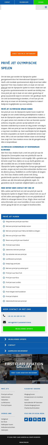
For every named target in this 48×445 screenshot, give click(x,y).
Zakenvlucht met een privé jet (16, 301)
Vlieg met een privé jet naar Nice (17, 222)
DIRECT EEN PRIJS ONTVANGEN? (24, 54)
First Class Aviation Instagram (24, 373)
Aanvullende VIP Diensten (33, 402)
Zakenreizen (5, 397)
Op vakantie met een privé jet (16, 254)
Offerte (40, 2)
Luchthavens (5, 402)
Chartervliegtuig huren (32, 405)
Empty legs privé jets (13, 264)
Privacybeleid (24, 442)
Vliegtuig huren (29, 394)
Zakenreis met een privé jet (15, 250)
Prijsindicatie (24, 2)
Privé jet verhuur (7, 394)
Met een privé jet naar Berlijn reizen (18, 226)
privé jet (4, 88)
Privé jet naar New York (14, 273)
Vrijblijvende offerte (24, 329)
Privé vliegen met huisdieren (16, 292)
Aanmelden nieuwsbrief (18, 351)
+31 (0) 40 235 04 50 (16, 316)
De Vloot (4, 422)
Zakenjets (4, 430)
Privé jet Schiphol (12, 296)
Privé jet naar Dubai (13, 245)
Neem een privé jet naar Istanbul (17, 240)
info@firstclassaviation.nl (19, 323)
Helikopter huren (7, 424)
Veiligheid (4, 419)
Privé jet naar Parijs (12, 287)
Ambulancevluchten (8, 427)
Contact (7, 2)
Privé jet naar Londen (13, 282)
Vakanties (4, 400)
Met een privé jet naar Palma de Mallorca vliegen (23, 231)
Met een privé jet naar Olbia (15, 236)
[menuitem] (38, 7)
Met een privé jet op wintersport (17, 268)
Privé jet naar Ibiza (12, 278)
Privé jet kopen (6, 405)
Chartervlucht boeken (31, 408)
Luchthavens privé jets (14, 259)
